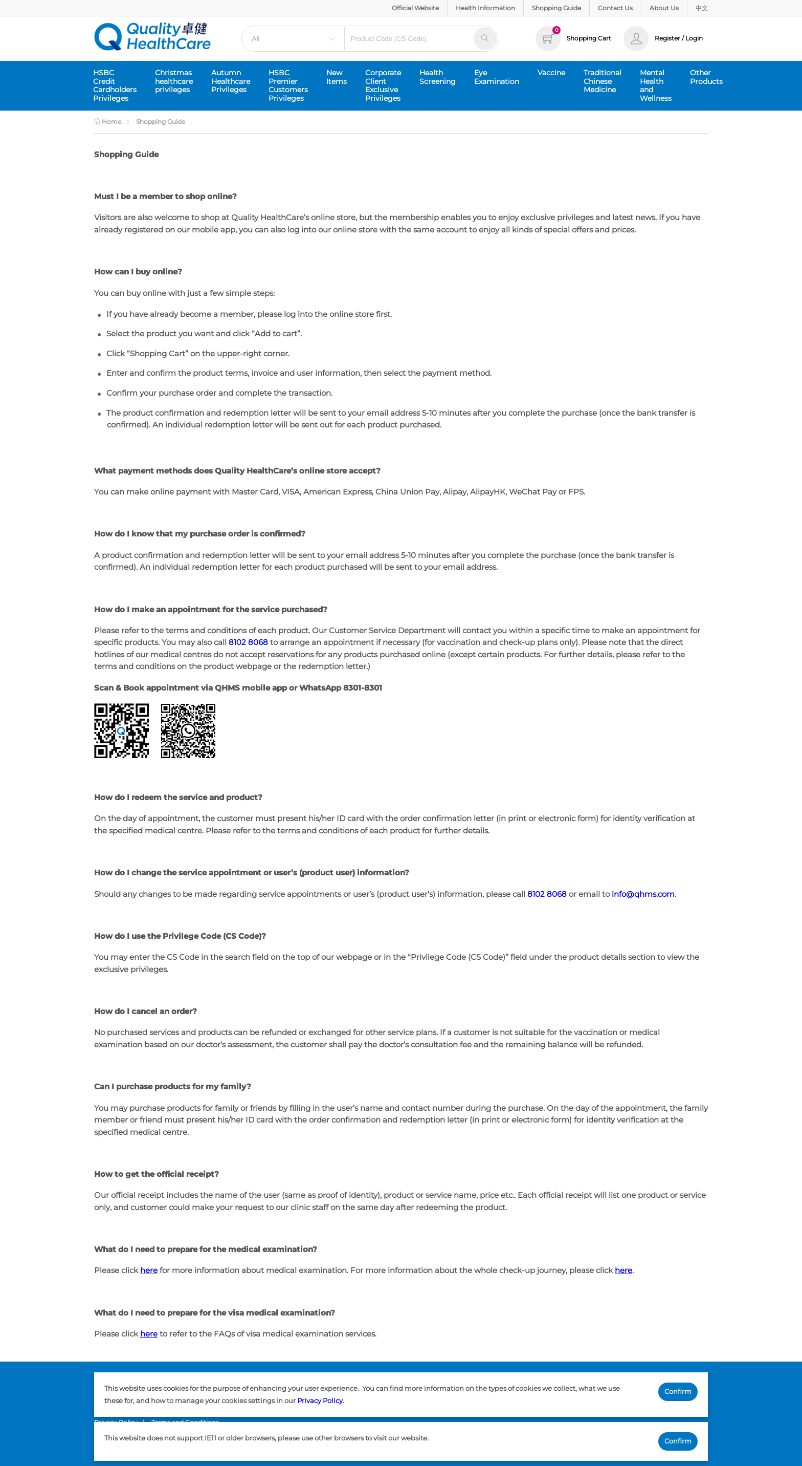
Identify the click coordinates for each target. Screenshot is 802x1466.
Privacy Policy (320, 1400)
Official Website (415, 8)
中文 (702, 8)
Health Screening (437, 77)
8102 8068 (248, 642)
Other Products (706, 77)
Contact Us (615, 8)
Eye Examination (496, 77)
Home (107, 121)
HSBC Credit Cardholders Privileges (115, 86)
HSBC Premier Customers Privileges (288, 86)
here (149, 1270)
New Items (336, 77)
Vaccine (551, 73)
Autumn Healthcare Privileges (230, 81)
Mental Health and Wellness (656, 86)
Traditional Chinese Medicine (602, 81)
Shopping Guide (556, 8)
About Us (664, 8)
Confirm (678, 1391)
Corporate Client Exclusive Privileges (383, 86)
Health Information (485, 8)
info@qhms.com (643, 894)
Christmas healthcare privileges (174, 81)
